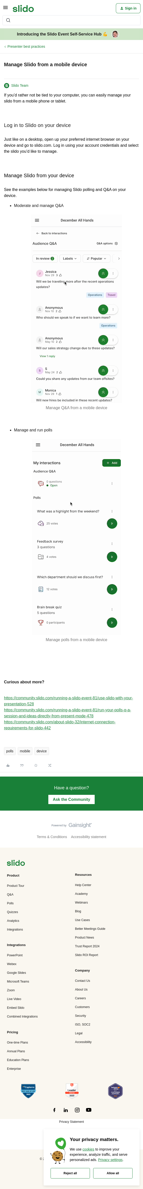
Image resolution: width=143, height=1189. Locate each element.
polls (9, 751)
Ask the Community (71, 799)
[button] (5, 9)
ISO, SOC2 (82, 1024)
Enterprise (14, 1069)
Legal (78, 1033)
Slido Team (19, 85)
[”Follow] (54, 1113)
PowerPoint (15, 955)
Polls (10, 903)
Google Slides (16, 973)
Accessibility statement (88, 837)
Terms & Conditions (52, 837)
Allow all (113, 1173)
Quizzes (12, 912)
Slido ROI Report (86, 955)
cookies (88, 1149)
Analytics (13, 921)
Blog (78, 911)
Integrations (15, 929)
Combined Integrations (22, 1016)
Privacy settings (110, 1160)
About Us (81, 989)
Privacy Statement (71, 1122)
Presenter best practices (26, 46)
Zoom (11, 990)
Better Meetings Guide (90, 929)
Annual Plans (16, 1051)
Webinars (81, 902)
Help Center (83, 885)
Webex (11, 964)
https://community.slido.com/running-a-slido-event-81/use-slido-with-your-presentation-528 (68, 701)
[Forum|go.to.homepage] (23, 8)
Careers (80, 998)
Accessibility (83, 1042)
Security (80, 1016)
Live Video (14, 999)
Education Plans (18, 1060)
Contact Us (82, 981)
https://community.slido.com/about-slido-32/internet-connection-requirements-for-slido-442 (60, 725)
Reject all (70, 1173)
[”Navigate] (16, 864)
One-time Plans (17, 1042)
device (42, 751)
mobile (25, 751)
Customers (82, 1007)
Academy (81, 894)
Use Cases (82, 920)
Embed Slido (15, 1008)
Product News (84, 937)
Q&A (10, 894)
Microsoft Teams (18, 981)
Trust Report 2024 (87, 946)
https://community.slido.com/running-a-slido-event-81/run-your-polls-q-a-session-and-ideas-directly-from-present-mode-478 (67, 713)
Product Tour (15, 886)
